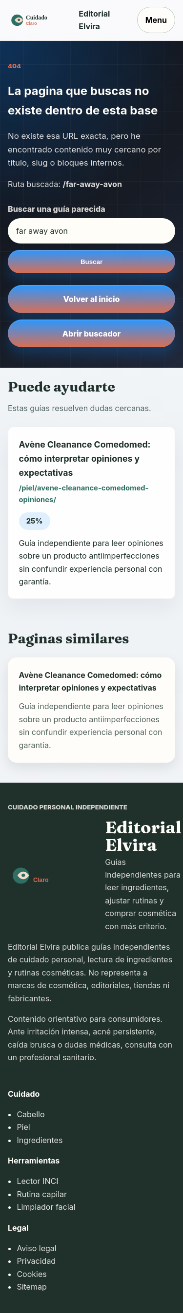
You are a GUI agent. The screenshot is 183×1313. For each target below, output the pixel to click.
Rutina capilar (42, 1194)
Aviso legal (36, 1248)
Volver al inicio (91, 299)
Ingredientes (39, 1140)
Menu (156, 20)
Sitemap (31, 1287)
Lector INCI (37, 1181)
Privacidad (36, 1261)
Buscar (91, 261)
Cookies (31, 1274)
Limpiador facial (46, 1207)
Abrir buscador (91, 333)
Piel (23, 1127)
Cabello (30, 1114)
